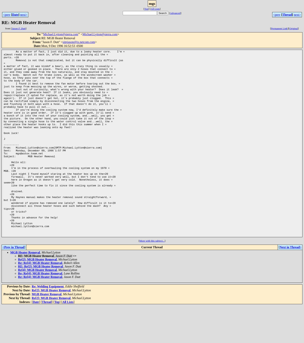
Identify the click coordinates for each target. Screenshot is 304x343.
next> (23, 14)
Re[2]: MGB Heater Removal (37, 296)
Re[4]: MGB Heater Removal (37, 307)
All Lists (155, 8)
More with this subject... (152, 278)
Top (146, 8)
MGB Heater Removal (25, 289)
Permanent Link (279, 28)
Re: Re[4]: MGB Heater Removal (40, 300)
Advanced (175, 13)
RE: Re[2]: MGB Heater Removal (40, 303)
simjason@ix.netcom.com (79, 42)
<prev (6, 14)
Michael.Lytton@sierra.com (60, 34)
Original (293, 28)
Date (15, 14)
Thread (287, 14)
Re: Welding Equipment (48, 323)
